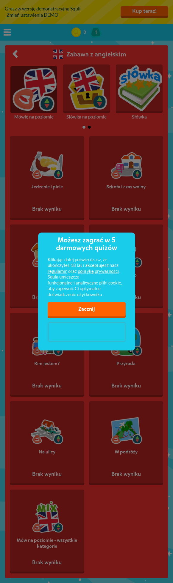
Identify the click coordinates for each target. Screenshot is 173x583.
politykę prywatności (98, 271)
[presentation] (87, 332)
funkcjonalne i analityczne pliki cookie (84, 282)
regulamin (57, 271)
